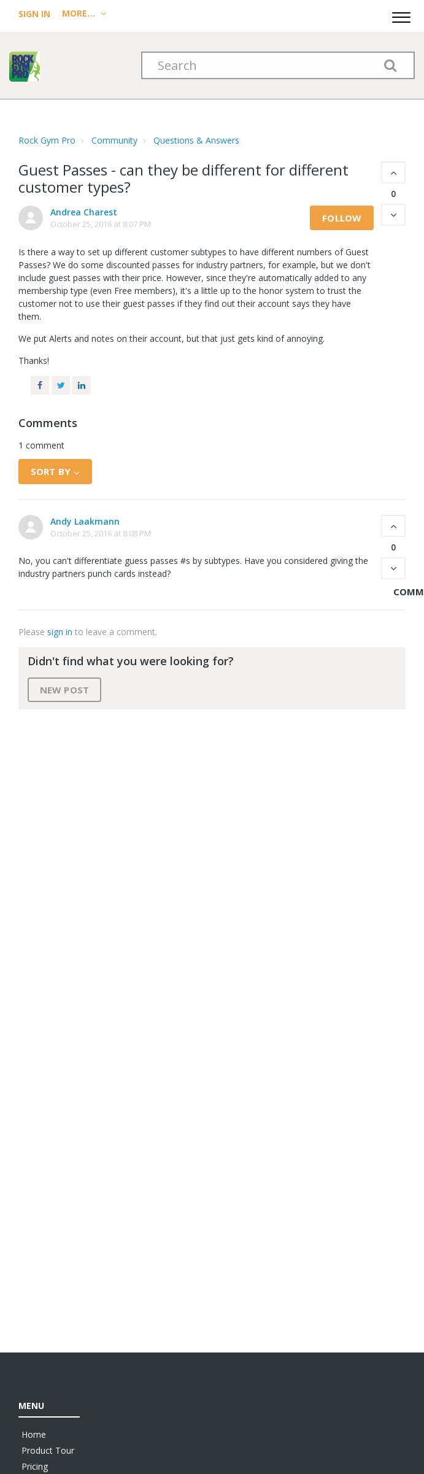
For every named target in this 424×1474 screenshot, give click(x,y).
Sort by (51, 471)
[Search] (278, 65)
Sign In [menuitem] (35, 14)
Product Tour (47, 1450)
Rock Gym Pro (46, 140)
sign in (59, 632)
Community (114, 140)
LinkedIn (81, 385)
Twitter (61, 385)
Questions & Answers (196, 140)
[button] (401, 15)
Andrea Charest (83, 212)
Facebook (40, 385)
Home (33, 1434)
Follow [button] (341, 218)
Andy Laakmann (85, 521)
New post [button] (64, 690)
